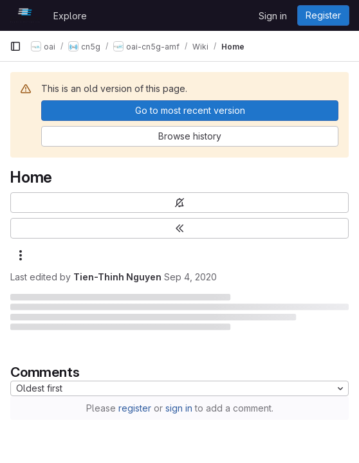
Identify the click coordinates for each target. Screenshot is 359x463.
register (134, 408)
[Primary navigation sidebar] (15, 46)
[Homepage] (25, 15)
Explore (70, 15)
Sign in (273, 15)
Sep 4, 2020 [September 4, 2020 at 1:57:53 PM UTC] (190, 276)
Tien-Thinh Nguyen (117, 276)
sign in (178, 408)
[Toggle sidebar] (179, 228)
